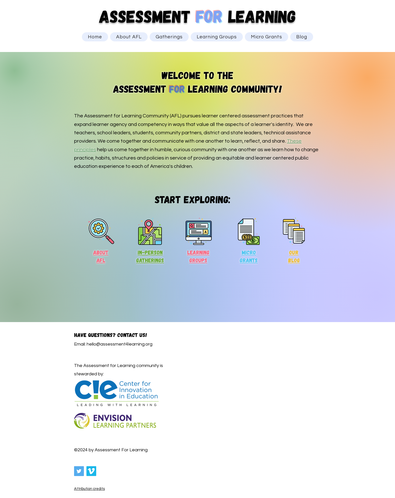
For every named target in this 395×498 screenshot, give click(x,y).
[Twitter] (79, 471)
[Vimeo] (91, 471)
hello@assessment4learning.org (119, 344)
